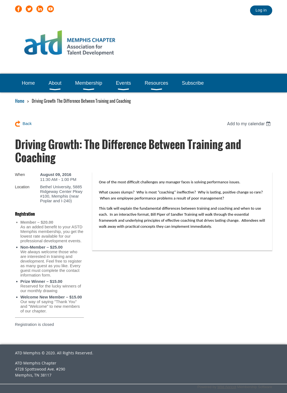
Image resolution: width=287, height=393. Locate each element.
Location (22, 187)
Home (19, 101)
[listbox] (249, 123)
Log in (261, 10)
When (20, 174)
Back (27, 123)
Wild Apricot (226, 387)
